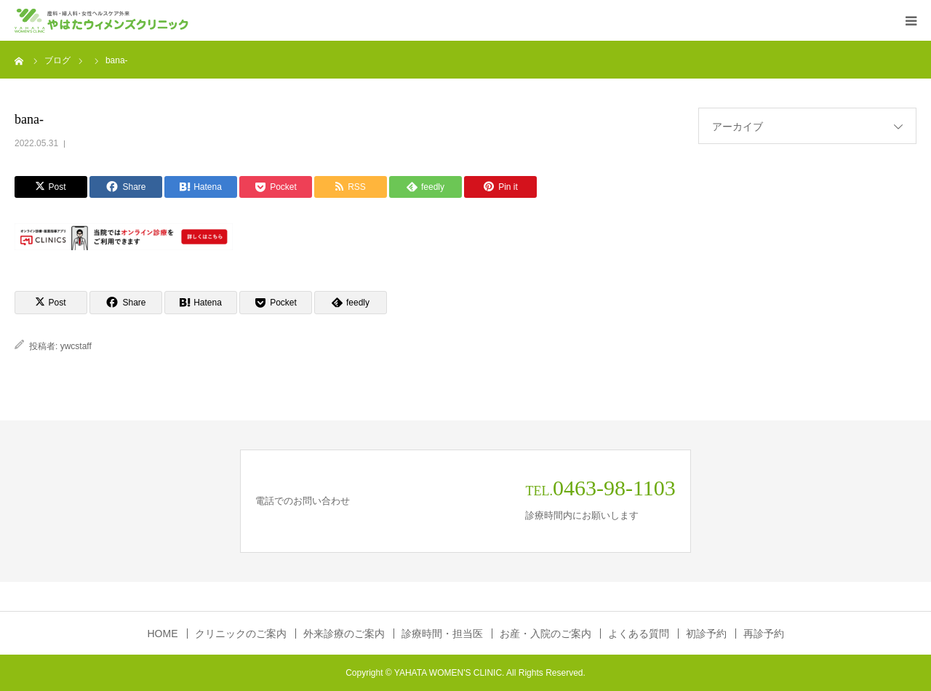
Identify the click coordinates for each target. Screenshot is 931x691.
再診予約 (763, 633)
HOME (163, 633)
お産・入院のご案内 (545, 633)
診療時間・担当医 (442, 633)
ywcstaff (76, 346)
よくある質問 (638, 633)
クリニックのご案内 (241, 633)
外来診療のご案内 (344, 633)
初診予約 (706, 633)
